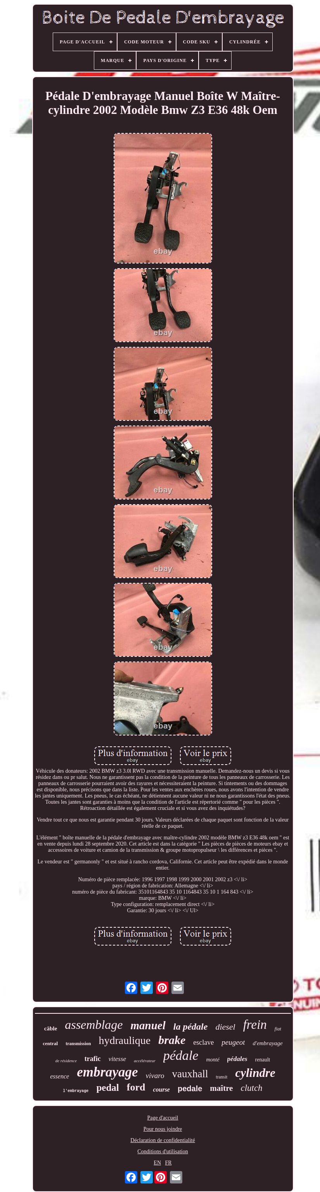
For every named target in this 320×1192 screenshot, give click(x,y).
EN (157, 1163)
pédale (181, 1055)
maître (221, 1088)
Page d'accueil (162, 1118)
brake (171, 1040)
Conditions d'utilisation (162, 1151)
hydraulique (125, 1040)
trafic (93, 1059)
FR (168, 1163)
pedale (190, 1088)
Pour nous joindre (163, 1129)
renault (262, 1060)
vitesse (117, 1059)
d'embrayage (267, 1043)
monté (212, 1060)
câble (50, 1028)
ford (136, 1087)
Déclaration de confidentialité (162, 1140)
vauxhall (190, 1074)
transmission (78, 1043)
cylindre (255, 1073)
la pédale (190, 1026)
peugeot (233, 1042)
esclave (203, 1042)
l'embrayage (75, 1091)
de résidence (66, 1060)
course (161, 1089)
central (50, 1043)
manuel (147, 1025)
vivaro (155, 1075)
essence (59, 1076)
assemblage (94, 1025)
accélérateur (145, 1060)
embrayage (107, 1072)
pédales (237, 1059)
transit (221, 1077)
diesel (225, 1027)
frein (255, 1025)
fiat (278, 1029)
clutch (251, 1088)
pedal (107, 1087)
